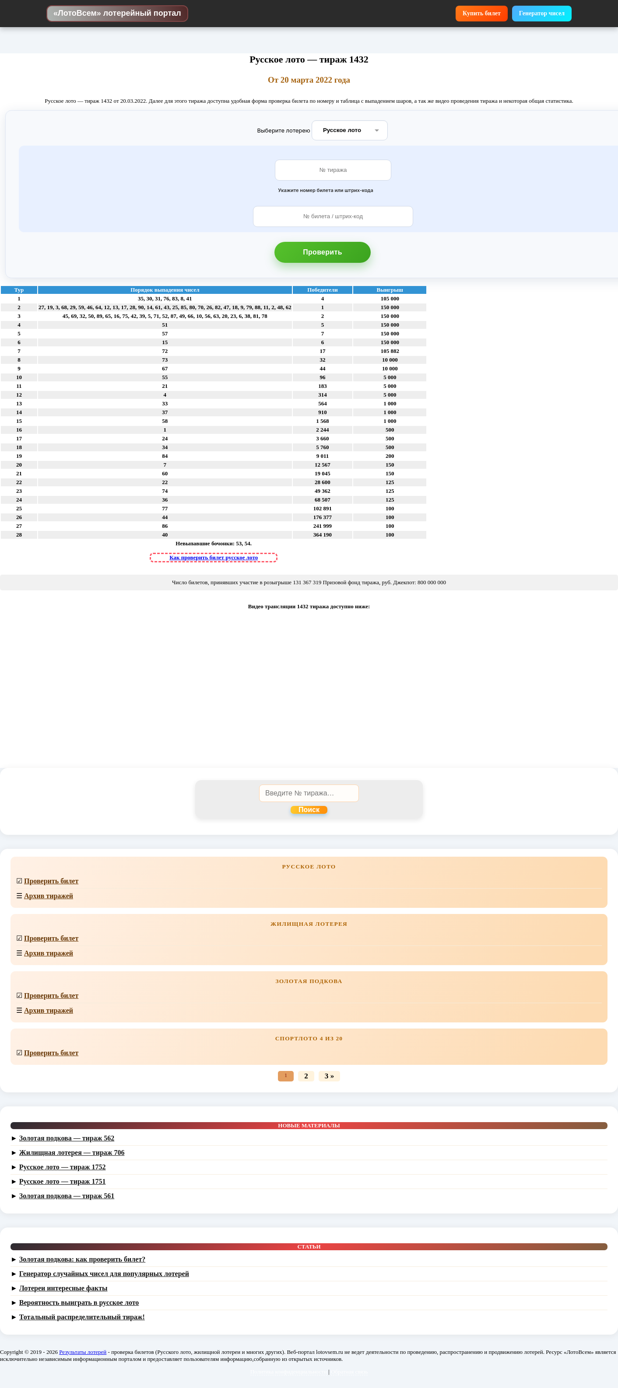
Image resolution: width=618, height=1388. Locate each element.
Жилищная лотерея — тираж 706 (72, 1152)
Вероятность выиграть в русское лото (79, 1302)
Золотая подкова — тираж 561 (66, 1196)
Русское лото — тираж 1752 (62, 1167)
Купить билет (482, 13)
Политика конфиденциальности (288, 1371)
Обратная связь (349, 1371)
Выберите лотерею (283, 129)
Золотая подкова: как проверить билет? (82, 1259)
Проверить (322, 252)
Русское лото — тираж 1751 (62, 1181)
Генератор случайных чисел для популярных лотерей (104, 1273)
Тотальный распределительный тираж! (82, 1317)
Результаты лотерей (82, 1352)
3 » (329, 1076)
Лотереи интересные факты (63, 1288)
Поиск (309, 809)
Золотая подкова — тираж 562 (66, 1138)
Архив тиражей (48, 896)
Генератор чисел (542, 13)
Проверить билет (51, 881)
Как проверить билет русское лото (213, 557)
